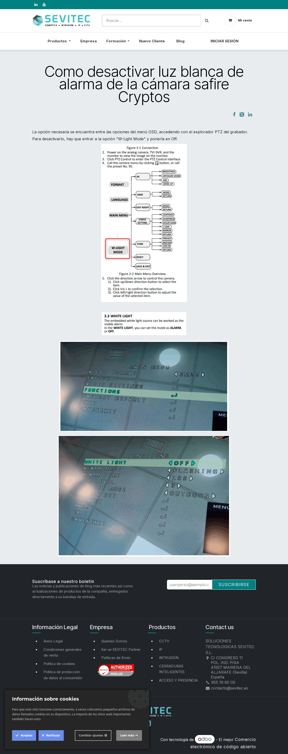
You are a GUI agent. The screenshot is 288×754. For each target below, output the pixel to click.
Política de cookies (59, 663)
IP (160, 649)
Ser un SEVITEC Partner (121, 649)
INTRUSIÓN (169, 657)
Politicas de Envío (115, 657)
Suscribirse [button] (233, 584)
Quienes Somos (114, 641)
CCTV (164, 641)
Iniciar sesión (224, 41)
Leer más (127, 735)
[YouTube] (44, 4)
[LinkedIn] (36, 4)
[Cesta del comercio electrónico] (238, 20)
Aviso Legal (53, 641)
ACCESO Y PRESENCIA (178, 680)
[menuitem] (197, 44)
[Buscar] (207, 20)
